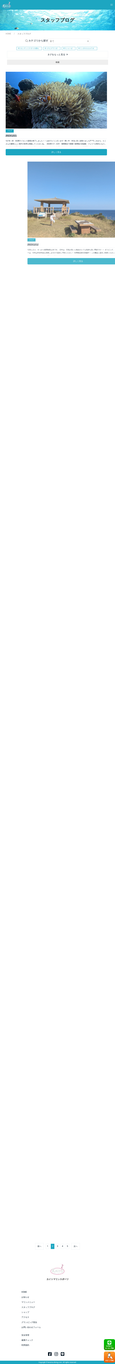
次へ (75, 1246)
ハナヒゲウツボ (51, 48)
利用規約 (25, 1345)
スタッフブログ (28, 1307)
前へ (39, 1246)
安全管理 (25, 1335)
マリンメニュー (28, 1302)
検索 (58, 62)
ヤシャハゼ (68, 48)
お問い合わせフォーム (31, 1327)
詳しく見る (56, 152)
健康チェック (27, 1340)
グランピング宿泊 (29, 1322)
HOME (8, 34)
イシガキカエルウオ (86, 48)
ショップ (25, 1312)
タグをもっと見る (56, 54)
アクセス (25, 1317)
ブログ (9, 131)
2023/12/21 (11, 135)
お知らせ (25, 1297)
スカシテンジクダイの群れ (29, 48)
